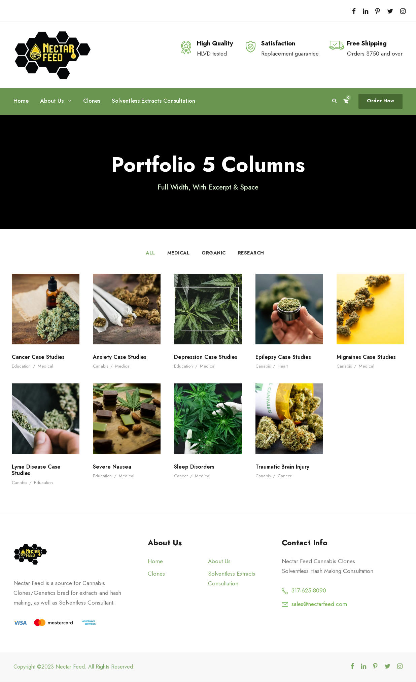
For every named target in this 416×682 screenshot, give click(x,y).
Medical (178, 253)
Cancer (181, 476)
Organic (213, 253)
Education (21, 366)
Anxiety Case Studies (120, 357)
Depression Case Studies (206, 357)
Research (251, 253)
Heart (282, 366)
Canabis (101, 366)
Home (21, 100)
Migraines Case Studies (367, 357)
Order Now (381, 101)
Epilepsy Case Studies (284, 357)
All (150, 253)
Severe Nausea (112, 467)
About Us (52, 101)
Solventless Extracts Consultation (154, 100)
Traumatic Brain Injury (283, 467)
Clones (92, 100)
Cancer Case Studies (38, 357)
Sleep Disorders (194, 467)
